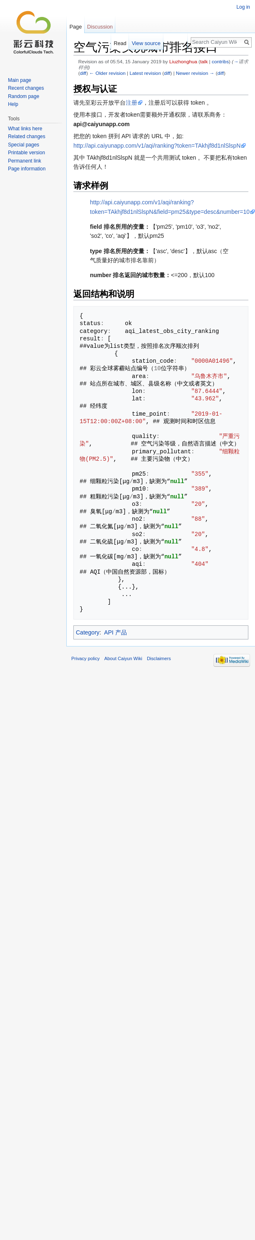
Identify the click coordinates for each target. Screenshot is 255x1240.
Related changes (26, 136)
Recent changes (26, 88)
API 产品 (115, 632)
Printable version (26, 153)
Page (75, 27)
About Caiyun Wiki (123, 658)
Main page (19, 80)
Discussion (100, 27)
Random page (23, 96)
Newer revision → (195, 73)
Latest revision (145, 73)
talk (204, 61)
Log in (243, 7)
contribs (220, 61)
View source (146, 43)
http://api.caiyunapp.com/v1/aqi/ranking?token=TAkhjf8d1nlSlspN (156, 145)
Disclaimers (159, 658)
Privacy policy (85, 658)
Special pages (23, 145)
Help (13, 104)
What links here (25, 129)
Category (88, 632)
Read (120, 43)
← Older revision (107, 73)
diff (83, 73)
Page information (27, 169)
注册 (131, 102)
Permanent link (24, 161)
